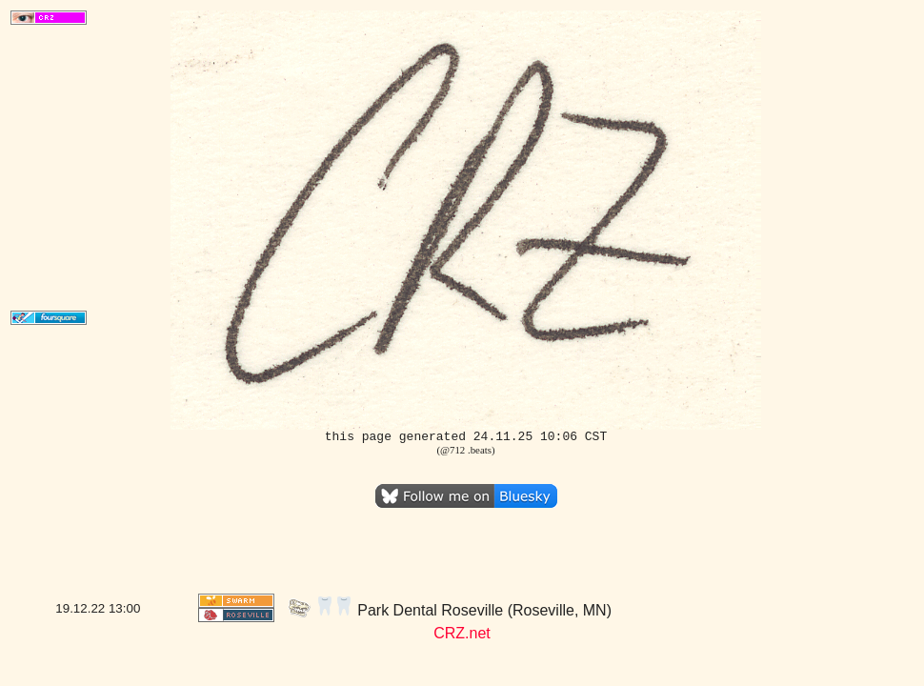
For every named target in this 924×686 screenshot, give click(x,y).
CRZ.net (462, 633)
